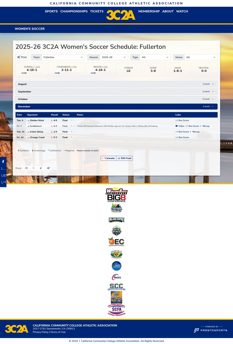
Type (135, 57)
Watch (182, 11)
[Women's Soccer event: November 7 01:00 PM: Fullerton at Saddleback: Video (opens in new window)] (179, 126)
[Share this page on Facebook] (26, 168)
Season (93, 57)
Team (36, 57)
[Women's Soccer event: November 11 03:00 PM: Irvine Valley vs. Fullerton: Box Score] (182, 131)
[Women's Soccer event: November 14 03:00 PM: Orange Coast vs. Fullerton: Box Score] (182, 137)
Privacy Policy (40, 332)
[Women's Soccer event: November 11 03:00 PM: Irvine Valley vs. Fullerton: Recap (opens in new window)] (194, 131)
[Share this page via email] (41, 168)
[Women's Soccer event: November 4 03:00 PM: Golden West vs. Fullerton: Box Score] (182, 120)
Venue (178, 57)
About (168, 11)
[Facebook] (3, 161)
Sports (51, 11)
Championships (74, 11)
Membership (149, 11)
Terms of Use (58, 332)
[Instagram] (3, 168)
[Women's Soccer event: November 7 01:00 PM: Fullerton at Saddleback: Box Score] (192, 126)
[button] (51, 11)
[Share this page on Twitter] (34, 168)
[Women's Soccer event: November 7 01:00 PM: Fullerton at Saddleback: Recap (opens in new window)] (204, 126)
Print (22, 57)
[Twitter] (3, 182)
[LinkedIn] (3, 175)
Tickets (96, 11)
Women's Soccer (30, 29)
